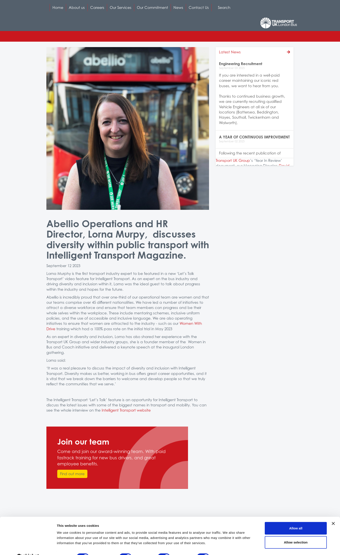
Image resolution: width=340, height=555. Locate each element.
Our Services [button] (120, 7)
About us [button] (77, 7)
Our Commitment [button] (152, 7)
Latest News (230, 52)
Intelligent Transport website (126, 410)
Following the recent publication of (250, 153)
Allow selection (295, 532)
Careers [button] (97, 7)
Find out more (72, 474)
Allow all (295, 517)
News (178, 7)
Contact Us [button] (199, 7)
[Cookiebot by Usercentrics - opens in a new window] (28, 546)
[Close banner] (333, 512)
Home (57, 7)
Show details (227, 546)
